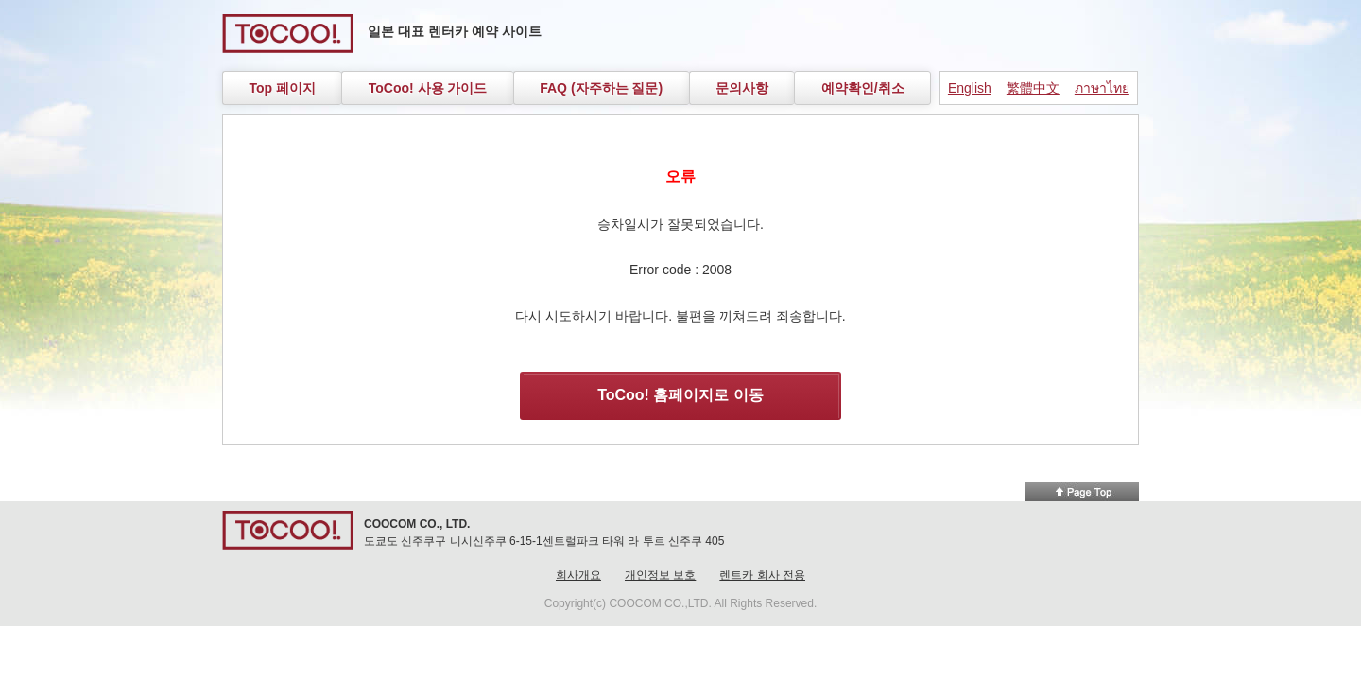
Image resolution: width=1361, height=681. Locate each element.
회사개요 (578, 575)
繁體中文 (1033, 88)
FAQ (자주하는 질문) (601, 88)
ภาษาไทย (1102, 88)
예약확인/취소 (862, 88)
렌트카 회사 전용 (762, 575)
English (969, 88)
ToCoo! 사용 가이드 (428, 88)
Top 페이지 (282, 88)
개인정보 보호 (660, 575)
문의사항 (741, 88)
